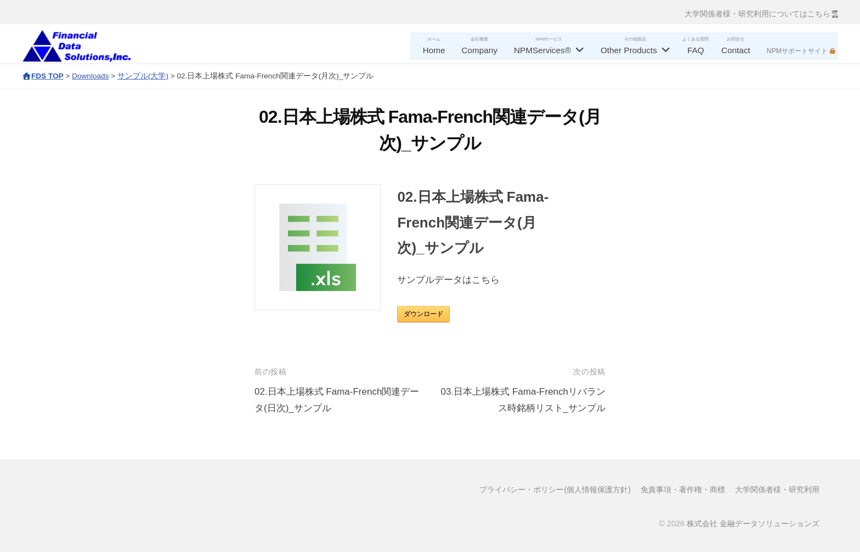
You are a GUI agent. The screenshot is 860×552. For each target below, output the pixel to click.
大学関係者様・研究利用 (777, 489)
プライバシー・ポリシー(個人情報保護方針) (555, 489)
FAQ (695, 50)
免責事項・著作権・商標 (683, 489)
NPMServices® (542, 50)
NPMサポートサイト (797, 51)
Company (479, 50)
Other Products (629, 50)
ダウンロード (423, 314)
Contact (735, 50)
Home (434, 50)
